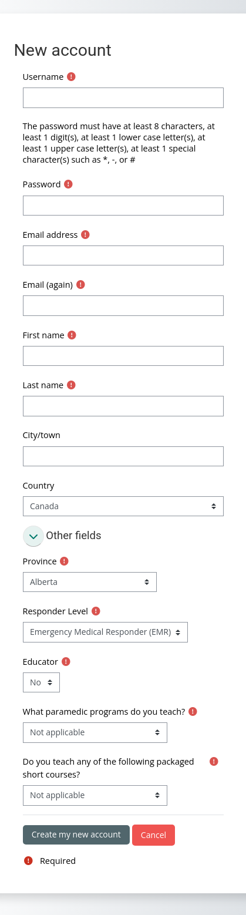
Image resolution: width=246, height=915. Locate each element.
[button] (33, 536)
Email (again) (48, 284)
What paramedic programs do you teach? (104, 711)
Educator (40, 661)
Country (39, 485)
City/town (41, 434)
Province (40, 561)
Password (42, 184)
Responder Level (55, 611)
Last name (43, 385)
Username (43, 76)
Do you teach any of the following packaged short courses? (108, 768)
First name (44, 335)
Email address (50, 234)
